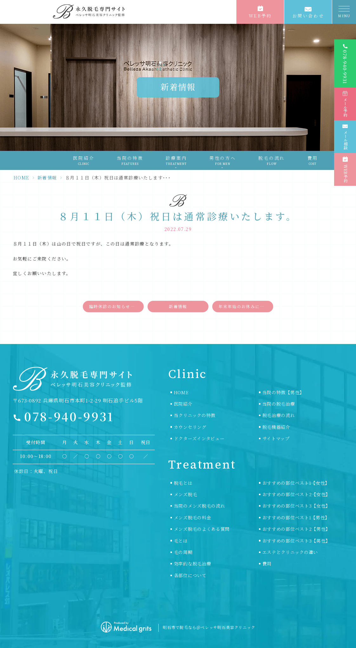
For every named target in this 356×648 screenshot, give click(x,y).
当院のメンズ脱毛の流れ (199, 506)
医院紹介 (83, 160)
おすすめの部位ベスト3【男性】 (296, 540)
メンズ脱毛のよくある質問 (202, 529)
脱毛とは (183, 483)
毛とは (181, 540)
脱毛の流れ (271, 160)
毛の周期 (183, 552)
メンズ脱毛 (185, 494)
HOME (22, 177)
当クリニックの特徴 (194, 415)
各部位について (190, 575)
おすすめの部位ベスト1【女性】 (296, 483)
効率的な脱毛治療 (192, 563)
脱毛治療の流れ (278, 415)
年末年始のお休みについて (246, 306)
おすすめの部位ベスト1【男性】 (296, 517)
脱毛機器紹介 (276, 427)
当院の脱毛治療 (278, 404)
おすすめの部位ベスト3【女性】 (296, 506)
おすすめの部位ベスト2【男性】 (296, 529)
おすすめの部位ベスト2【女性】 (296, 494)
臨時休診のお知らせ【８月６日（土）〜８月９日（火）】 (116, 306)
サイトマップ (276, 438)
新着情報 (47, 177)
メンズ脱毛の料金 (192, 517)
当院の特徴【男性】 (283, 392)
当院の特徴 (130, 160)
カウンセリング (190, 427)
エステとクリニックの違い (290, 552)
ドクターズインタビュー (199, 438)
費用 (312, 160)
